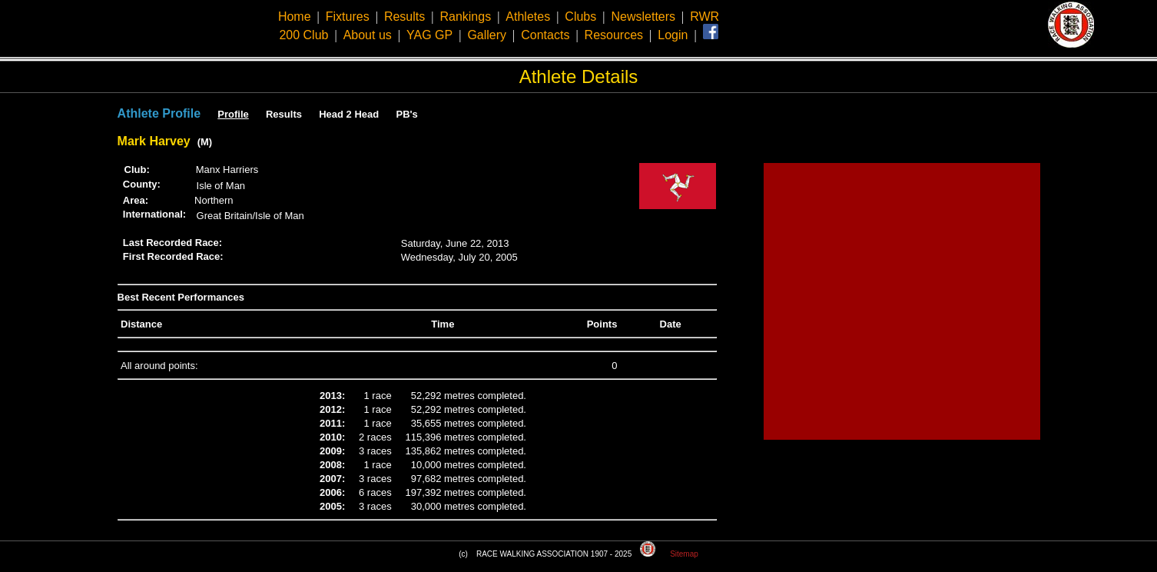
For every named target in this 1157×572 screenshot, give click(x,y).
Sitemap (684, 554)
